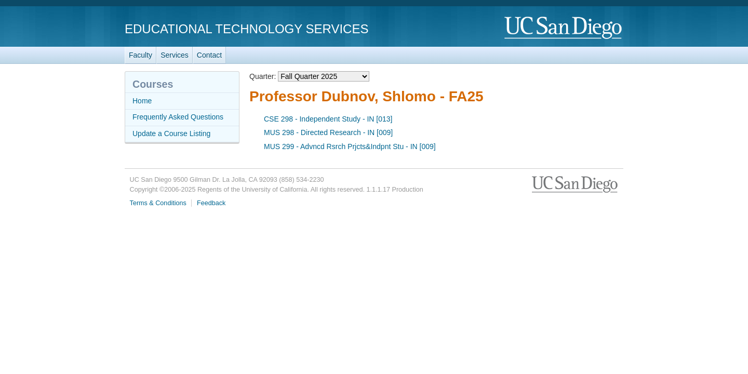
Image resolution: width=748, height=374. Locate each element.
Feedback (211, 203)
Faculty (140, 55)
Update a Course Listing (171, 133)
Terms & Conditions (158, 203)
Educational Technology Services (246, 29)
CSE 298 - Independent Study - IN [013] (328, 119)
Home (142, 101)
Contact (209, 55)
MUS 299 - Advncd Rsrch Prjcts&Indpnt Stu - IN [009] (350, 146)
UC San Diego (563, 28)
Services (175, 55)
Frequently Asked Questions (177, 117)
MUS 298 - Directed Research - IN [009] (328, 132)
